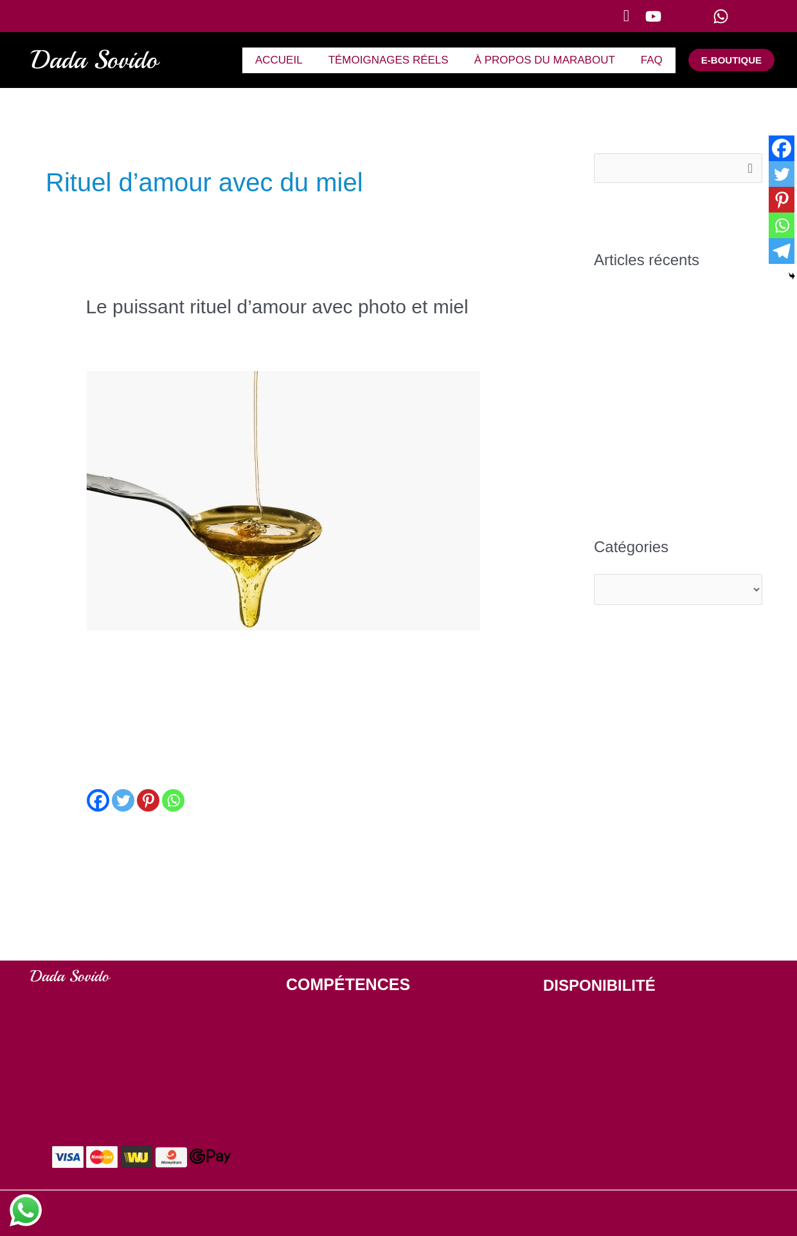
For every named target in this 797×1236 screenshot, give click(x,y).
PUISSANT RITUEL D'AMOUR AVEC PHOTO (377, 1050)
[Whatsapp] (173, 800)
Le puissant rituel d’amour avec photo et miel (276, 306)
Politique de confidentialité (516, 1214)
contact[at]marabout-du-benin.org (623, 1153)
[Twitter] (123, 800)
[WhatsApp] (742, 16)
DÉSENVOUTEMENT (329, 1018)
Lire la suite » (117, 840)
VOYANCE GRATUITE (331, 1083)
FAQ (654, 60)
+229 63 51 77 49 (586, 1114)
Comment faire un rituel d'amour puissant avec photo (213, 330)
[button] (626, 16)
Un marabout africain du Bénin (668, 344)
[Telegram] (781, 251)
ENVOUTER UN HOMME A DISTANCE (364, 1148)
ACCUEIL (292, 60)
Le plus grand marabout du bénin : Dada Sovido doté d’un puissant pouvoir (677, 391)
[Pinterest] (148, 800)
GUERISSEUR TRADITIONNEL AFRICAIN (372, 1115)
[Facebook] (98, 800)
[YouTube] (671, 16)
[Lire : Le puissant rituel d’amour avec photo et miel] (282, 498)
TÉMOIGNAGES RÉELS (398, 60)
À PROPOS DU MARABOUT (550, 60)
